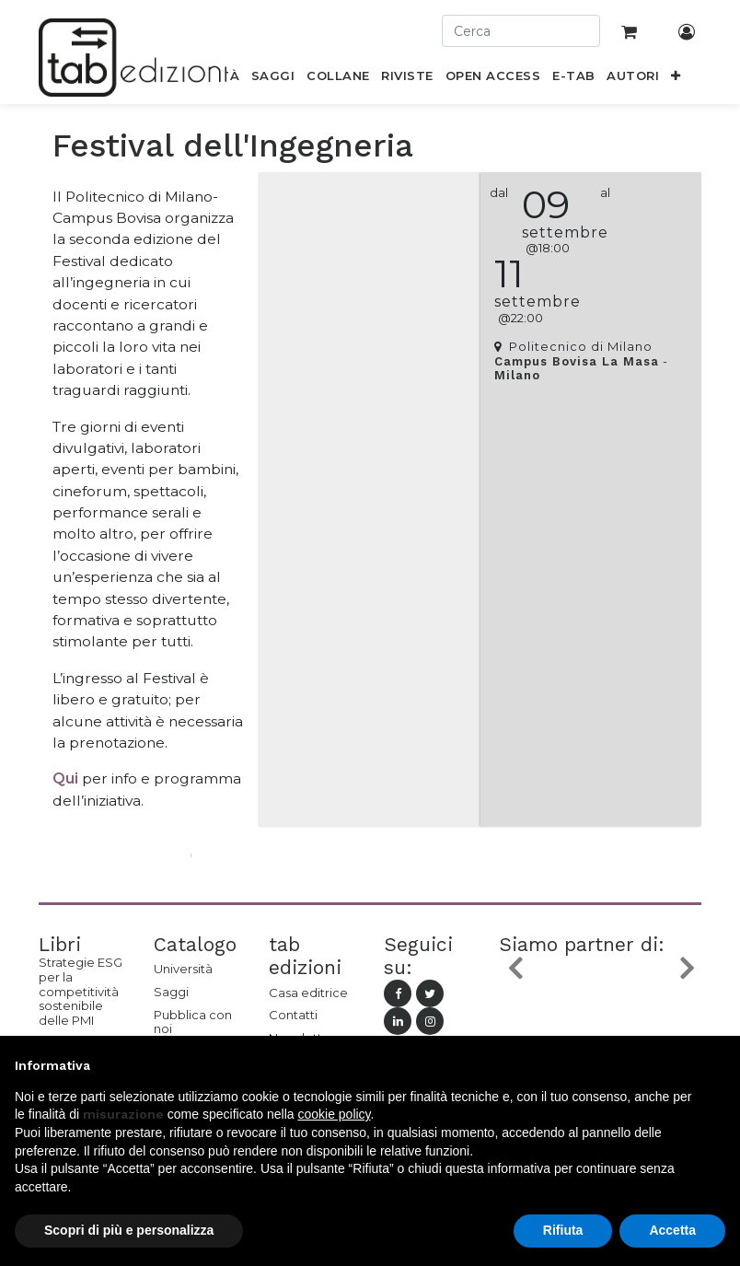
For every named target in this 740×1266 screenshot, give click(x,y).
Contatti (293, 1014)
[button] (676, 79)
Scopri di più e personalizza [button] (129, 1230)
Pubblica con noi (193, 1022)
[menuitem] (273, 79)
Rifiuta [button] (563, 1230)
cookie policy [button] (333, 1114)
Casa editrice (308, 992)
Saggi (171, 991)
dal (499, 193)
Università (183, 968)
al (605, 193)
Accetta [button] (672, 1230)
